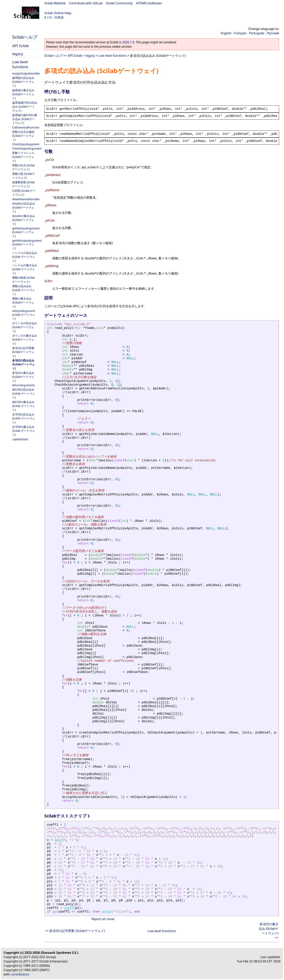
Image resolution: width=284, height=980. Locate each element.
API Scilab (20, 45)
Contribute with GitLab (86, 3)
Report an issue (103, 919)
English (226, 33)
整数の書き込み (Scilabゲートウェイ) (23, 302)
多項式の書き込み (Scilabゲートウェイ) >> (269, 931)
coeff (68, 908)
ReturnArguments (23, 385)
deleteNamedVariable (25, 199)
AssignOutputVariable (26, 73)
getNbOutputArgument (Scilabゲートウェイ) (27, 244)
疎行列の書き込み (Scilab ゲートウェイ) (23, 406)
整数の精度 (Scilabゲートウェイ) (23, 279)
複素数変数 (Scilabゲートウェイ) (23, 184)
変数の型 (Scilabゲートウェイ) (23, 176)
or (54, 912)
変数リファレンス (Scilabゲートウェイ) (23, 157)
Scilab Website (55, 3)
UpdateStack (20, 439)
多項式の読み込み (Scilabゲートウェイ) (23, 364)
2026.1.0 (128, 42)
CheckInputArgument (25, 144)
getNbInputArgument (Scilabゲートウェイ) (26, 232)
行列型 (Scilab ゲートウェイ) (24, 192)
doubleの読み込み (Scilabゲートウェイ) (23, 207)
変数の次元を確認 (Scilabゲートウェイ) (23, 135)
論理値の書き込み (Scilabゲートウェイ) (23, 94)
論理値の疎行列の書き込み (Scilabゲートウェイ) (24, 119)
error (106, 912)
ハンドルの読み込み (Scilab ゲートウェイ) (24, 256)
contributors (20, 974)
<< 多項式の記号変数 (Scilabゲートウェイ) (75, 931)
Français (240, 33)
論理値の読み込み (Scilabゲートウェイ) (23, 81)
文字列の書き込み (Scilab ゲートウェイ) (23, 430)
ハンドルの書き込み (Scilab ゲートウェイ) (24, 269)
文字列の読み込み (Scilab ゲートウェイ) (23, 418)
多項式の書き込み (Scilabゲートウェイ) (23, 377)
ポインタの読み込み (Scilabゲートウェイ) (24, 327)
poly (58, 840)
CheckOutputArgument (27, 148)
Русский (273, 33)
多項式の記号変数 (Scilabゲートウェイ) (23, 352)
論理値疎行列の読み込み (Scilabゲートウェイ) (24, 106)
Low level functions (20, 64)
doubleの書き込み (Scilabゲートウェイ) (23, 220)
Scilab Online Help (57, 13)
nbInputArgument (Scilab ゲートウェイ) (23, 314)
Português (256, 33)
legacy (17, 53)
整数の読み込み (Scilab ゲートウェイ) (23, 290)
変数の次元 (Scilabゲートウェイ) (23, 167)
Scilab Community (119, 3)
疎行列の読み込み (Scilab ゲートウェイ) (23, 393)
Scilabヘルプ (24, 37)
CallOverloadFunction (25, 127)
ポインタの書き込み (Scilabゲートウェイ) (24, 339)
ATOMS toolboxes (149, 3)
